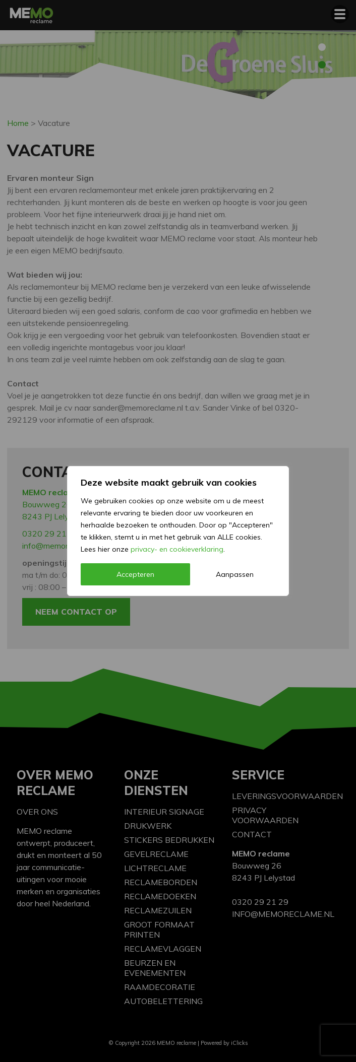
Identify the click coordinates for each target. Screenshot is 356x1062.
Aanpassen (235, 574)
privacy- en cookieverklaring (177, 549)
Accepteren (135, 574)
